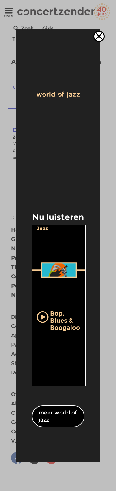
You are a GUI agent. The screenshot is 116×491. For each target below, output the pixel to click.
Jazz (42, 228)
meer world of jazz (58, 416)
